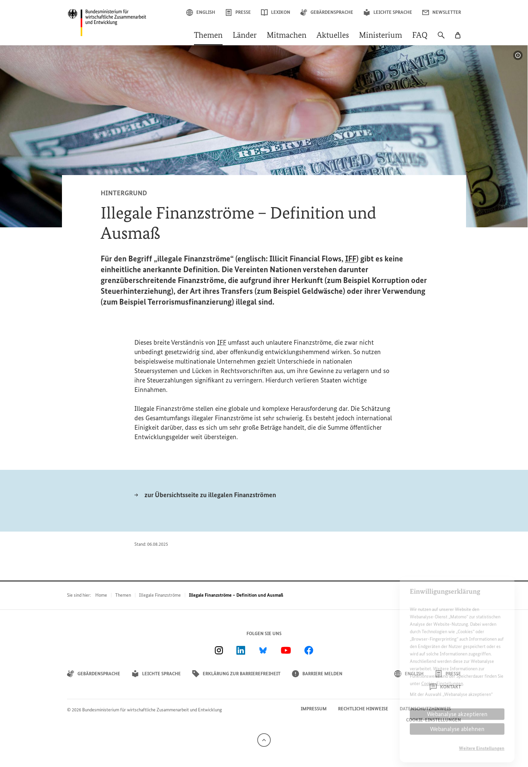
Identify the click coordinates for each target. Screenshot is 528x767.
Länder (245, 36)
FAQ (420, 36)
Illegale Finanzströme (160, 595)
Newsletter (441, 12)
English (200, 12)
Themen (208, 36)
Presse (238, 12)
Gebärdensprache (326, 12)
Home (101, 595)
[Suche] (441, 38)
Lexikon (275, 12)
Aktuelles (333, 36)
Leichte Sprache (387, 12)
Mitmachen (286, 36)
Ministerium (380, 36)
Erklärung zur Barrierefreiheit (236, 673)
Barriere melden (317, 673)
